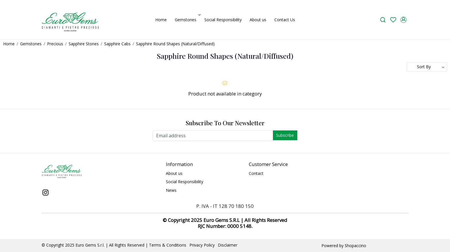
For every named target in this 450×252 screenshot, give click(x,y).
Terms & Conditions (167, 245)
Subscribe (285, 135)
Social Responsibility (223, 19)
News (171, 190)
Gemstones (187, 19)
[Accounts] (403, 20)
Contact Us (284, 19)
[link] (383, 19)
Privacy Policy (202, 245)
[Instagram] (46, 193)
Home (161, 19)
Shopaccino (355, 245)
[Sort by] (427, 66)
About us (258, 19)
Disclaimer (227, 245)
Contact (256, 173)
